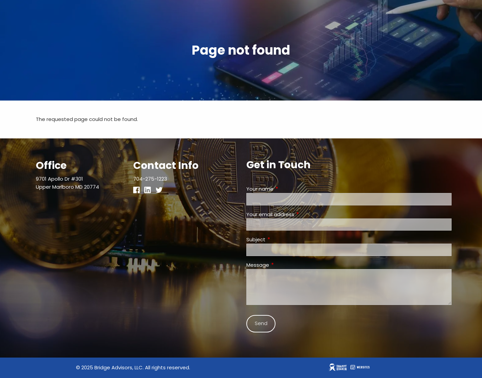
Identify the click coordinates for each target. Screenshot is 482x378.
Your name (285, 188)
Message (283, 264)
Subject (281, 239)
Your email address (295, 214)
